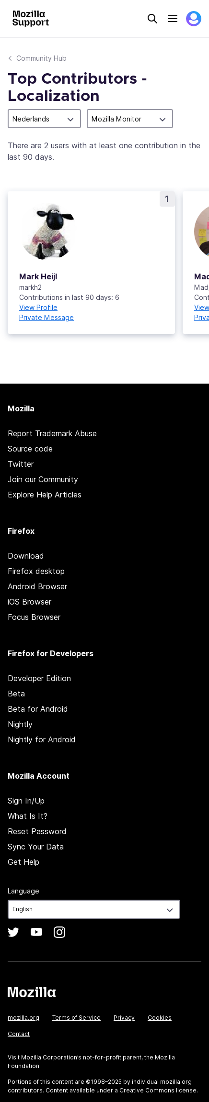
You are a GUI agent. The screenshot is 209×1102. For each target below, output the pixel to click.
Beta (16, 693)
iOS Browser (29, 601)
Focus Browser (34, 617)
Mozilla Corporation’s (51, 1057)
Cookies (160, 1017)
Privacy (124, 1017)
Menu (172, 18)
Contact (19, 1033)
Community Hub (41, 58)
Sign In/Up (26, 800)
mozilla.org (23, 1017)
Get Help (23, 862)
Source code (30, 448)
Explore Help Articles (44, 494)
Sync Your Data (36, 846)
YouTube (36, 932)
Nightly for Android (42, 739)
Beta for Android (38, 709)
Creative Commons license (158, 1090)
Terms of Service (76, 1017)
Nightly (20, 724)
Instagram (59, 932)
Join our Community (43, 479)
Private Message (46, 317)
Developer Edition (39, 678)
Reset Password (37, 831)
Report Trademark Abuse (52, 433)
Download (26, 556)
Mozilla (32, 992)
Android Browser (37, 586)
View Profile (38, 307)
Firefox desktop (36, 571)
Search (152, 18)
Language (23, 891)
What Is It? (27, 816)
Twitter (21, 464)
